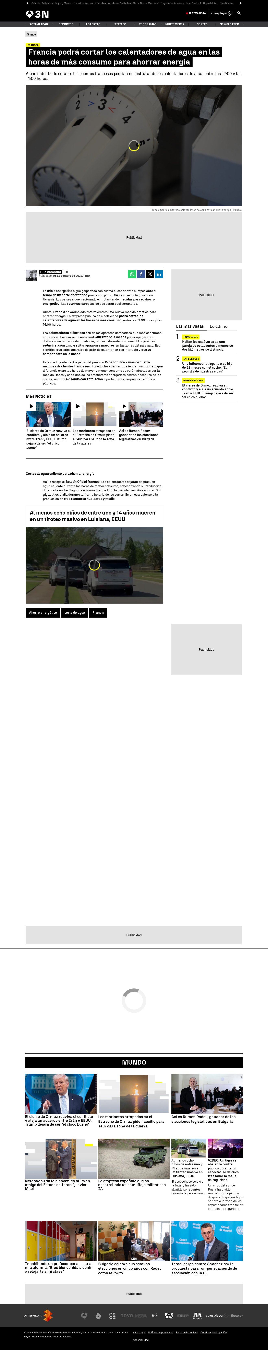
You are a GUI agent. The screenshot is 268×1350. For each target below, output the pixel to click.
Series (202, 24)
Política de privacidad (160, 1332)
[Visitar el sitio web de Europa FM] (183, 1316)
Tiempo (120, 24)
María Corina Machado (145, 3)
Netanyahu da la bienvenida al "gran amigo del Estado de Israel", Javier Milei (57, 1185)
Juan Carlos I (193, 3)
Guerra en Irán (193, 380)
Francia (98, 613)
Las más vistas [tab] (190, 326)
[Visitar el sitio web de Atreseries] (155, 1316)
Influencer (191, 358)
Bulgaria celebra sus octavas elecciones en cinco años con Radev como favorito (130, 1269)
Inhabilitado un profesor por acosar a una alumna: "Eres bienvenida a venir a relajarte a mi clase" (58, 1267)
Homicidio (190, 337)
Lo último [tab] (218, 326)
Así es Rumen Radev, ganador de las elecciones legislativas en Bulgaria (203, 1119)
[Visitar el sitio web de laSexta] (98, 1316)
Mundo (134, 1062)
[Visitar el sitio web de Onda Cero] (169, 1316)
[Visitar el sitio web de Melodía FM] (197, 1316)
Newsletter (229, 24)
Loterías (93, 24)
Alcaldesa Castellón (119, 3)
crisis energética (59, 291)
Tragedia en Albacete (172, 3)
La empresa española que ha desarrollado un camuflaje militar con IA (132, 1185)
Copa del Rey (210, 3)
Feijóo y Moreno (63, 3)
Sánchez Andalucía (42, 3)
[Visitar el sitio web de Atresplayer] (217, 1316)
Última (197, 13)
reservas (74, 304)
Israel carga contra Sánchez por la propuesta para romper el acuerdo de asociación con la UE (204, 1269)
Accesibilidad (141, 1339)
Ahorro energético (43, 613)
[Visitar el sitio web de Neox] (112, 1316)
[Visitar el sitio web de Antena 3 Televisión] (84, 1316)
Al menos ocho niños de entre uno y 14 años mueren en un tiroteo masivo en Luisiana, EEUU (92, 515)
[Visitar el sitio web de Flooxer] (237, 1316)
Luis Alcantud (50, 272)
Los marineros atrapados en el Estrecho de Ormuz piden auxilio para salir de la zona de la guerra (131, 1121)
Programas (148, 24)
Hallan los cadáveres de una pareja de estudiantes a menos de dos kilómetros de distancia (207, 345)
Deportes (66, 24)
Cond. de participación (213, 1332)
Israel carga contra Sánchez (90, 3)
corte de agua (74, 613)
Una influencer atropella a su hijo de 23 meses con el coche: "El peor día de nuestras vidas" (207, 367)
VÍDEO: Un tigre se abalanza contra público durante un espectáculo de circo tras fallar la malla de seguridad (223, 1170)
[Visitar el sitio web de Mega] (141, 1316)
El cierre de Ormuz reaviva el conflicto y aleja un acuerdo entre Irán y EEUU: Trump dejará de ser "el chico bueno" (207, 391)
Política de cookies (187, 1332)
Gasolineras (226, 3)
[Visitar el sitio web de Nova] (127, 1316)
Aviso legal (139, 1332)
